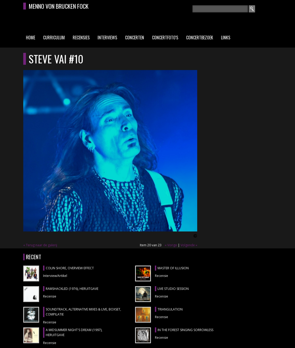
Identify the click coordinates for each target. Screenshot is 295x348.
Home (30, 37)
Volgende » (189, 245)
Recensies (81, 37)
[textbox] (220, 8)
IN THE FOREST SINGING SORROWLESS (185, 330)
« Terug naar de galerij (40, 245)
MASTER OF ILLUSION (173, 268)
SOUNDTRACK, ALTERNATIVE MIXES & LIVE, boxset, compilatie (83, 312)
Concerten (134, 37)
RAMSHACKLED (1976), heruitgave (72, 288)
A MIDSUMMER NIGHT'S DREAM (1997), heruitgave (74, 332)
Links (225, 37)
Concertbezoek (199, 37)
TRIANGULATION (170, 309)
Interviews (107, 37)
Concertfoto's (165, 37)
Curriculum (54, 37)
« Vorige (171, 245)
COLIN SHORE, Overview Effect (70, 268)
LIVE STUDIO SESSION (173, 288)
